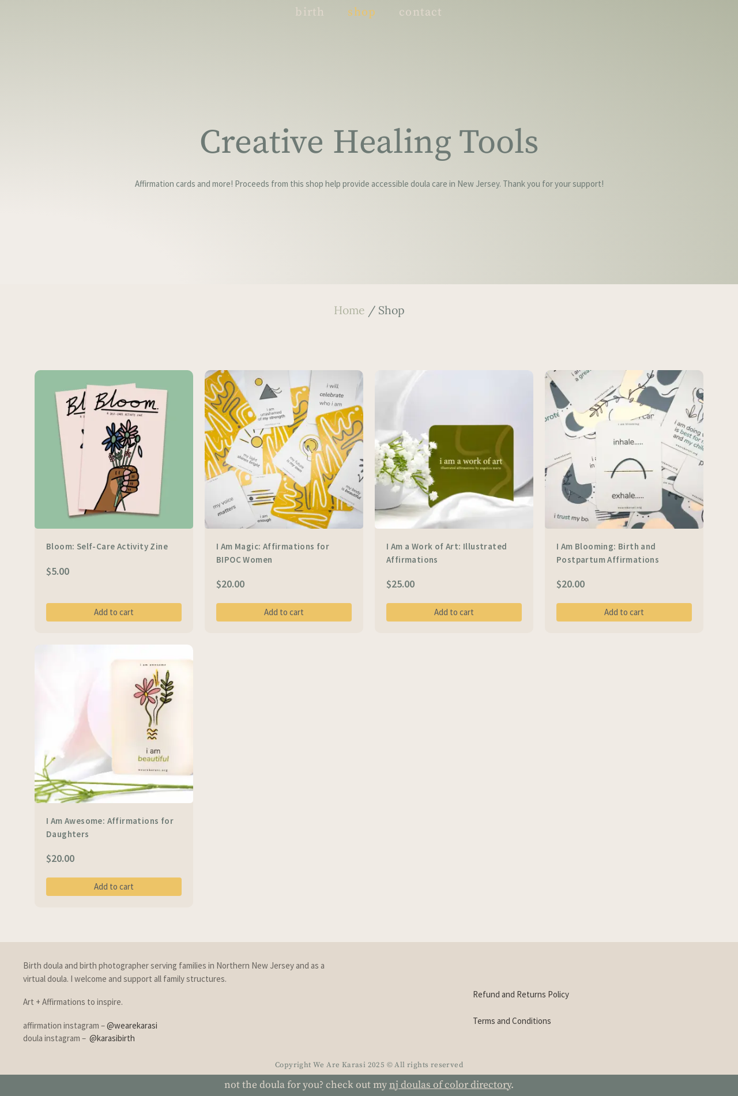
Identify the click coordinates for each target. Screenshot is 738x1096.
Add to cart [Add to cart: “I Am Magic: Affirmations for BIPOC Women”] (284, 612)
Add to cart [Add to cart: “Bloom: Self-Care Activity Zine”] (114, 612)
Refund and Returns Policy (521, 994)
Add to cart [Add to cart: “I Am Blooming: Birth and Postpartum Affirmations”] (624, 612)
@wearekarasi (132, 1025)
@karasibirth (112, 1038)
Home (349, 310)
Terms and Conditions (512, 1020)
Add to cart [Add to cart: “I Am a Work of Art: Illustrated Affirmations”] (454, 612)
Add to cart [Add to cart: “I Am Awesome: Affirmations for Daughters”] (114, 886)
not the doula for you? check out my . (369, 1085)
